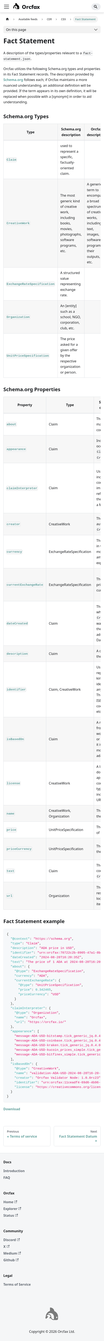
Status (10, 1215)
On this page (16, 29)
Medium (12, 1253)
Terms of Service (17, 1284)
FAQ (6, 1177)
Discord (11, 1240)
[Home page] (7, 19)
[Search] (96, 6)
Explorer (12, 1208)
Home (10, 1202)
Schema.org (13, 79)
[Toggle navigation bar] (6, 7)
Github (11, 1260)
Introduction (14, 1171)
